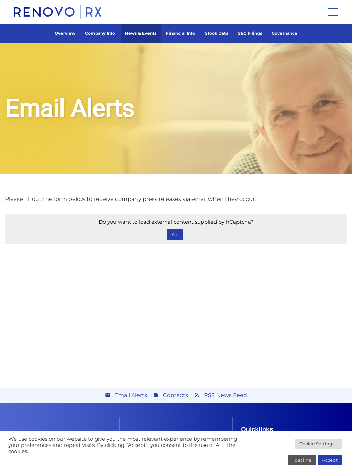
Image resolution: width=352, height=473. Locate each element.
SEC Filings (250, 33)
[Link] (57, 12)
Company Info (100, 33)
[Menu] (333, 12)
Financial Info (180, 33)
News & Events (140, 33)
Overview (65, 33)
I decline (301, 460)
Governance (284, 33)
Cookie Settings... (318, 444)
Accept (330, 460)
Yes (174, 234)
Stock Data (216, 33)
